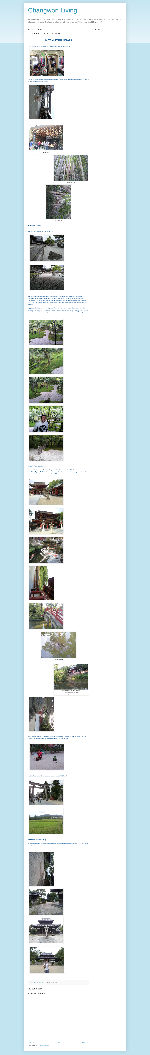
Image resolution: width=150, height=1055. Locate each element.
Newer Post (32, 1042)
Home (58, 1042)
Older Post (85, 1042)
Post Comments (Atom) (42, 1045)
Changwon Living (52, 10)
